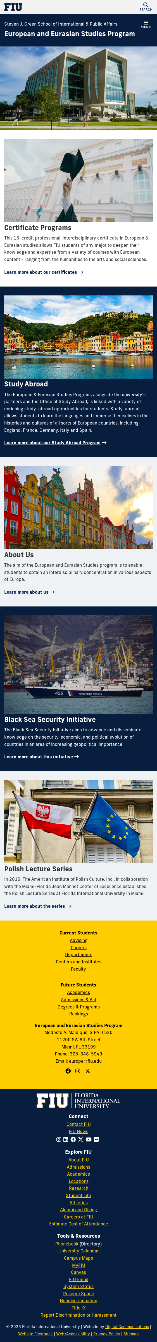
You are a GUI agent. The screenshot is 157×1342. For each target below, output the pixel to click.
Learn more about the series (34, 906)
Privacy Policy (106, 1333)
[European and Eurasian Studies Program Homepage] (69, 34)
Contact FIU (78, 1124)
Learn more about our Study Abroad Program (52, 442)
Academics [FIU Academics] (78, 1174)
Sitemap (131, 1333)
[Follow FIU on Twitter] (81, 1139)
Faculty (78, 969)
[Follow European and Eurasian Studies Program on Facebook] (68, 1071)
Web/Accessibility (73, 1333)
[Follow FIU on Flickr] (97, 1139)
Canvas (78, 1272)
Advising (78, 940)
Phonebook (66, 1244)
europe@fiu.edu (85, 1061)
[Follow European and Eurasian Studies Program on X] (88, 1071)
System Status (78, 1286)
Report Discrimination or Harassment (78, 1315)
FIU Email (78, 1279)
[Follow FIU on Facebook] (74, 1139)
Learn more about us (26, 592)
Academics (78, 992)
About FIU (78, 1160)
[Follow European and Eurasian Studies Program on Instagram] (78, 1071)
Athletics (79, 1202)
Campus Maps (78, 1258)
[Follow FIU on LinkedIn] (66, 1139)
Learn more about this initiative (38, 756)
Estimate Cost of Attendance (78, 1224)
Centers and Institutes (78, 961)
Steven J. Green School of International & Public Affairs (60, 24)
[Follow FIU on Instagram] (59, 1139)
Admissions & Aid (78, 999)
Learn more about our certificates (40, 272)
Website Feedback (35, 1333)
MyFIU (78, 1265)
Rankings (78, 1014)
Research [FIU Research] (78, 1188)
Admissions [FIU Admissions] (78, 1167)
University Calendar (78, 1251)
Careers (79, 947)
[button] (146, 7)
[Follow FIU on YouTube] (89, 1139)
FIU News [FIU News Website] (78, 1131)
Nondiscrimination (78, 1300)
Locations (79, 1181)
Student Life (78, 1195)
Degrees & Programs (79, 1007)
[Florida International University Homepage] (41, 7)
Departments (78, 954)
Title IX (79, 1308)
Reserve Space (78, 1293)
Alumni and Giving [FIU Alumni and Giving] (78, 1209)
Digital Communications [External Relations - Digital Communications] (127, 1326)
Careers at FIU (78, 1217)
